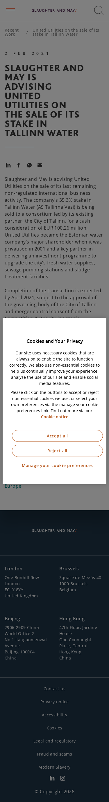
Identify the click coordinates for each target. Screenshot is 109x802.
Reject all (57, 450)
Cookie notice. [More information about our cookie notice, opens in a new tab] (55, 416)
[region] (54, 401)
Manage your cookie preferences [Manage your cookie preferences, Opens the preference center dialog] (57, 465)
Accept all (57, 436)
